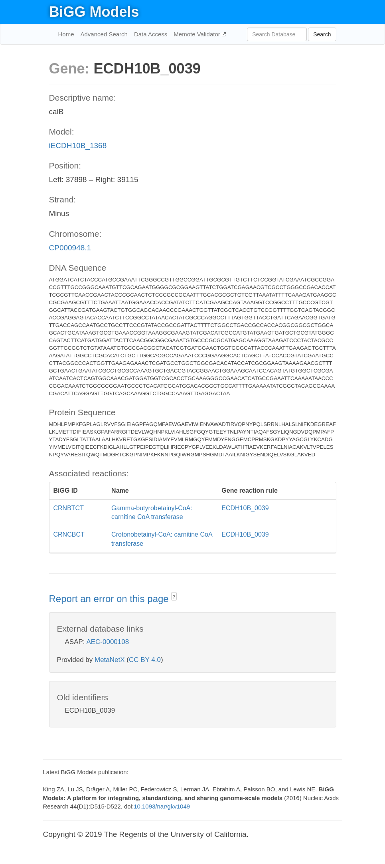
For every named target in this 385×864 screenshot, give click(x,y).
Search (322, 34)
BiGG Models (94, 12)
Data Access (150, 34)
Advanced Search (104, 34)
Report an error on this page (110, 598)
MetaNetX (110, 660)
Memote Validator (198, 34)
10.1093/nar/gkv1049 (162, 806)
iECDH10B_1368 (78, 145)
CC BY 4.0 (145, 660)
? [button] (174, 597)
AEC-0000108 (107, 642)
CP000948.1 (70, 248)
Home (66, 34)
